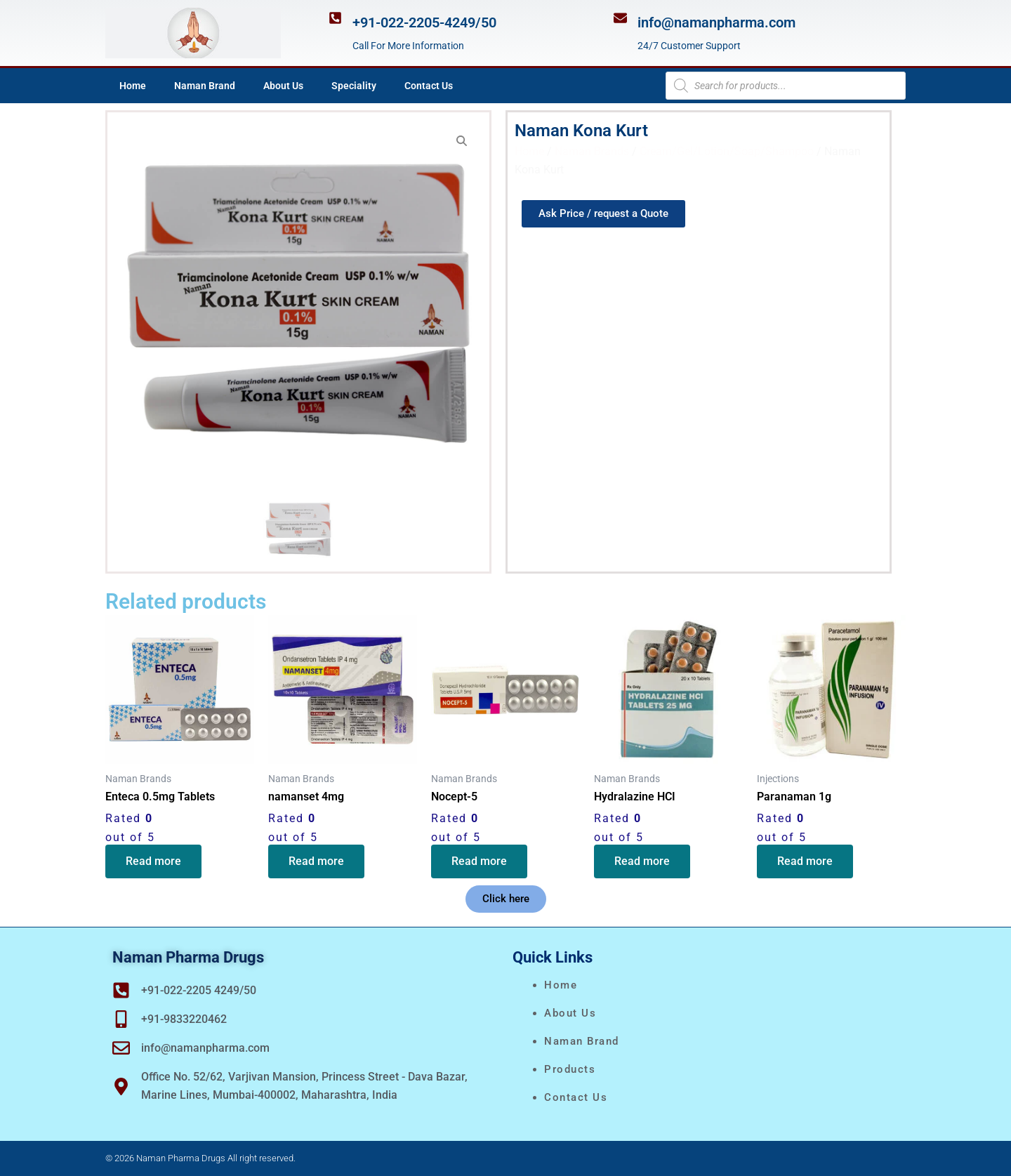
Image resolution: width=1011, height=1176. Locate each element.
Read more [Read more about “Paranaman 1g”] (805, 861)
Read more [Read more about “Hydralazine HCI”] (642, 861)
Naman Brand (204, 85)
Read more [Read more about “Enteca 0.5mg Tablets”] (154, 861)
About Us (283, 85)
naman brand (581, 1041)
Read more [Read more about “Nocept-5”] (480, 861)
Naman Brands (592, 151)
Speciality (353, 85)
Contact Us (428, 85)
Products (569, 1069)
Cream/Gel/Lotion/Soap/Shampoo (727, 151)
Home (132, 85)
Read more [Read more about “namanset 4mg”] (317, 861)
